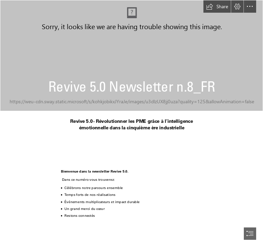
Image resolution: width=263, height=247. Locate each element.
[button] (217, 6)
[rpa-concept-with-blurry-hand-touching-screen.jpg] (131, 55)
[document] (131, 123)
